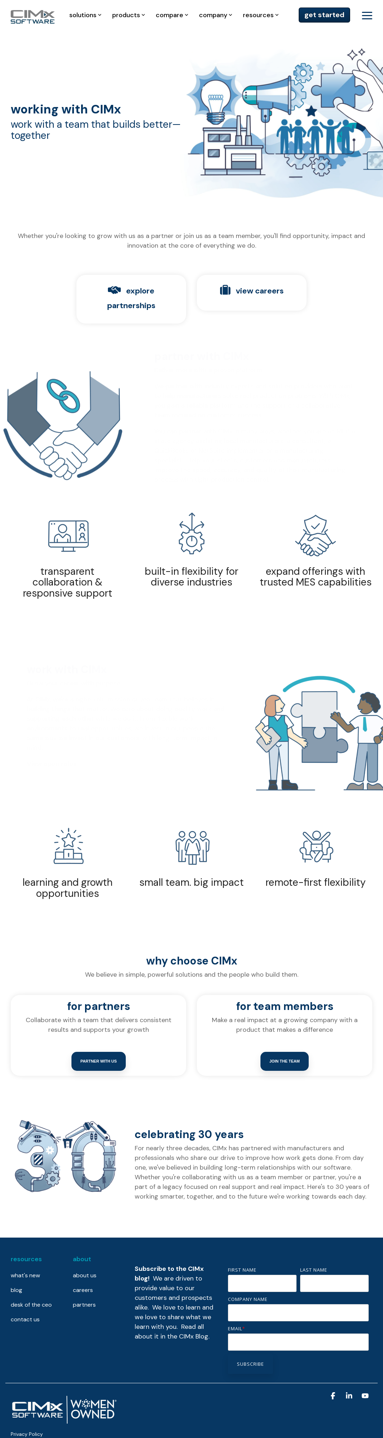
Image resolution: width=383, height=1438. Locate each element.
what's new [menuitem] (25, 1275)
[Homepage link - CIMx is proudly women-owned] (64, 1422)
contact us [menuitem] (25, 1319)
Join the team (284, 1061)
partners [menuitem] (84, 1304)
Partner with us (98, 1061)
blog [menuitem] (16, 1290)
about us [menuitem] (84, 1275)
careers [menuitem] (83, 1290)
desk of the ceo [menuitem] (31, 1304)
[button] (367, 15)
